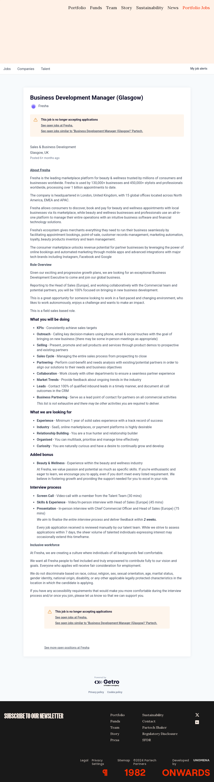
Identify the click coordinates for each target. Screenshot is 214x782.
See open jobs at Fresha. (57, 125)
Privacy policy (96, 692)
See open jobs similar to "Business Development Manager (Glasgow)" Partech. (92, 131)
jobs (7, 69)
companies (25, 69)
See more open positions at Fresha (66, 647)
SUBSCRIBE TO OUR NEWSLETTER (33, 716)
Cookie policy (114, 692)
